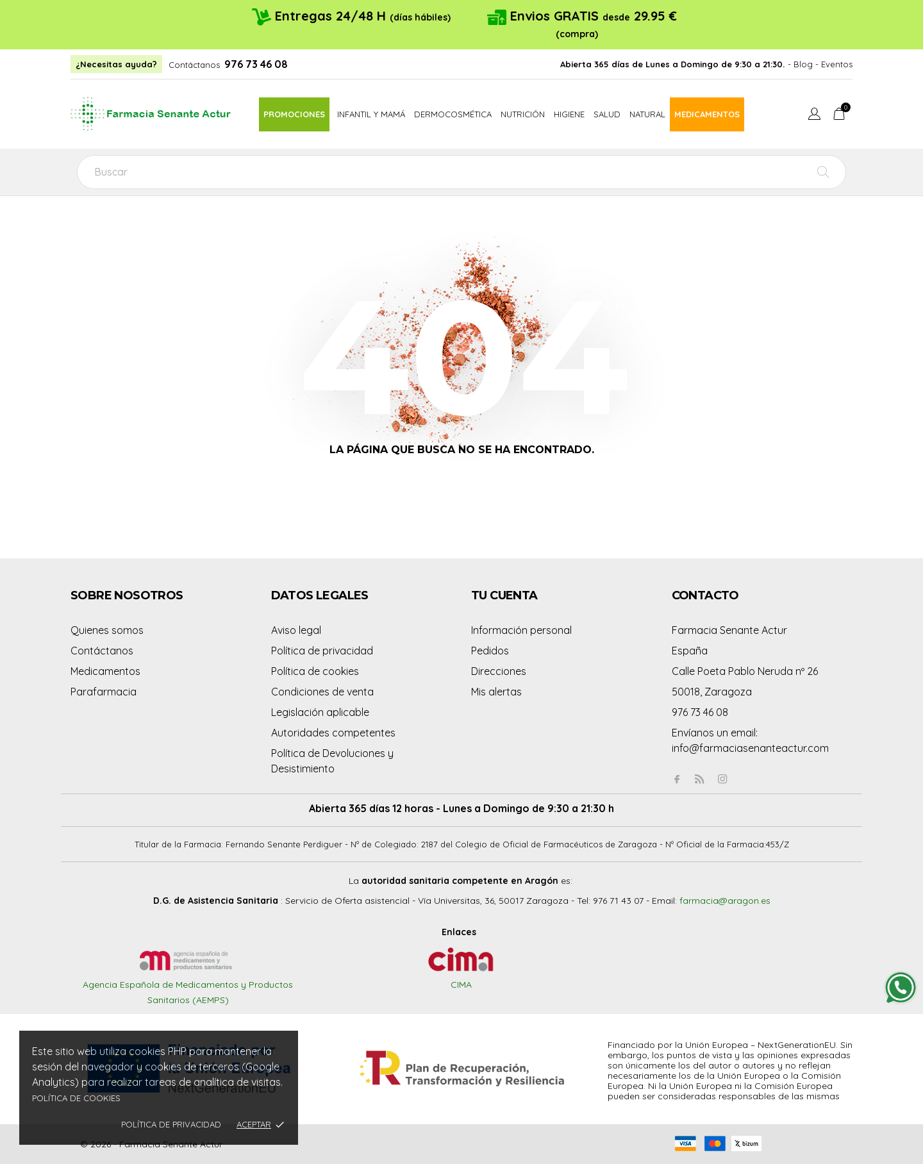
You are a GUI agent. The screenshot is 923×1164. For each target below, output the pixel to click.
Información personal (521, 630)
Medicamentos (707, 114)
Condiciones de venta (322, 691)
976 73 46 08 (256, 64)
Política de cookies (76, 1098)
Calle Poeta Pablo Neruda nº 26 (745, 671)
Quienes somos (107, 630)
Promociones (294, 114)
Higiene (569, 114)
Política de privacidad (171, 1124)
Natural (647, 114)
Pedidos (490, 650)
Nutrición (523, 114)
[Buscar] (461, 172)
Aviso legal (296, 630)
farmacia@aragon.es (724, 900)
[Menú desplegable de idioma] (814, 115)
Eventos (836, 64)
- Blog (800, 64)
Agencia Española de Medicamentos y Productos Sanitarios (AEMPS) (188, 980)
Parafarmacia (104, 691)
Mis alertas (496, 691)
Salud (607, 114)
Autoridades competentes (333, 732)
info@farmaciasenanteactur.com (750, 748)
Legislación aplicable (320, 712)
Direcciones (498, 671)
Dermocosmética (453, 114)
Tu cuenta (504, 595)
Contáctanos (194, 65)
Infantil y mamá (371, 114)
